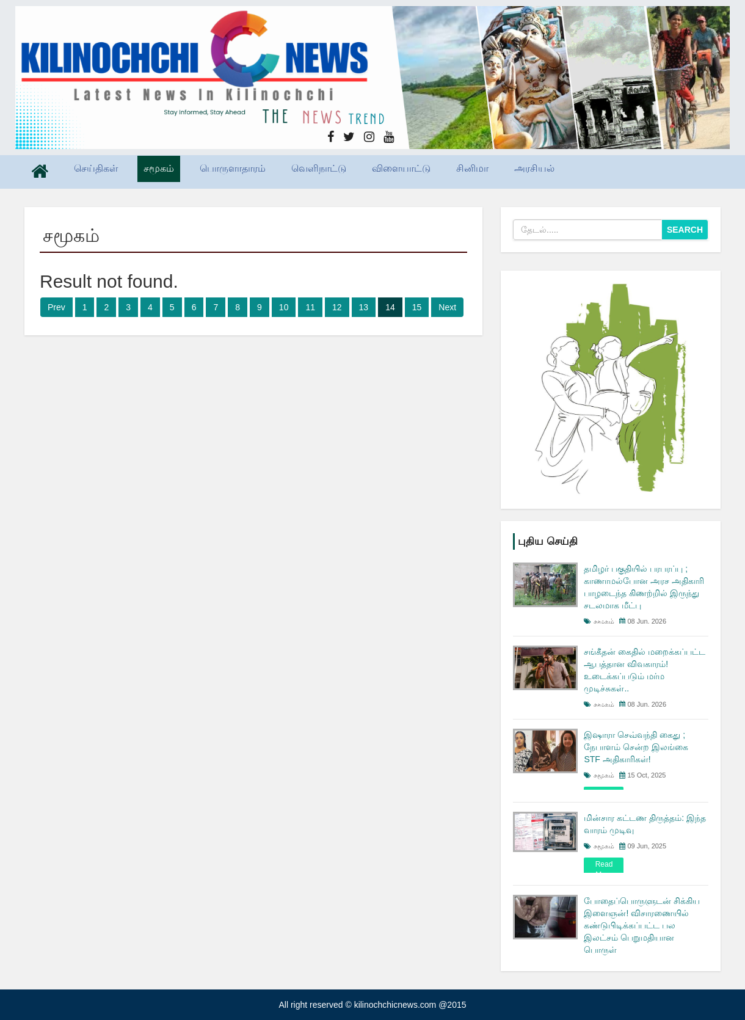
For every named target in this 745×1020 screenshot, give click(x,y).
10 (284, 307)
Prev (56, 307)
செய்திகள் (96, 168)
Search (685, 230)
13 (364, 307)
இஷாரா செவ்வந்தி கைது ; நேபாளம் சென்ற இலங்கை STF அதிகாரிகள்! (636, 747)
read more (604, 869)
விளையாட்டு (401, 168)
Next (447, 307)
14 (390, 307)
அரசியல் (534, 168)
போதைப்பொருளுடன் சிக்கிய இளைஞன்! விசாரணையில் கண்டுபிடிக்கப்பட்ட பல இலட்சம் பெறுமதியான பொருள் (642, 925)
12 (337, 307)
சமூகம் (159, 168)
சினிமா (472, 168)
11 (310, 307)
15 (417, 307)
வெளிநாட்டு (318, 168)
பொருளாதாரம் (233, 168)
